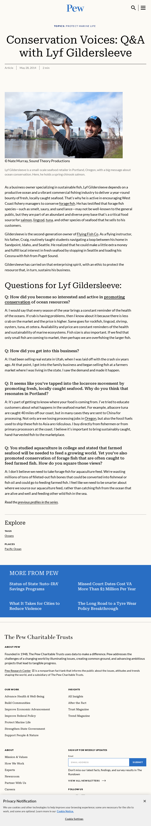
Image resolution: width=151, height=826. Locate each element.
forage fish (67, 203)
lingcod (38, 220)
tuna (49, 220)
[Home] (39, 637)
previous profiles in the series (38, 502)
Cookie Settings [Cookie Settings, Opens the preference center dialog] (74, 821)
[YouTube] (94, 796)
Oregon (90, 418)
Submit (138, 762)
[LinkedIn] (83, 796)
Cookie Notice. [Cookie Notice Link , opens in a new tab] (65, 813)
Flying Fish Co (87, 234)
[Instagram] (77, 796)
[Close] (144, 803)
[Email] (98, 762)
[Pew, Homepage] (75, 8)
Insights (74, 689)
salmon (26, 220)
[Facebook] (70, 796)
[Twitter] (89, 796)
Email (71, 756)
